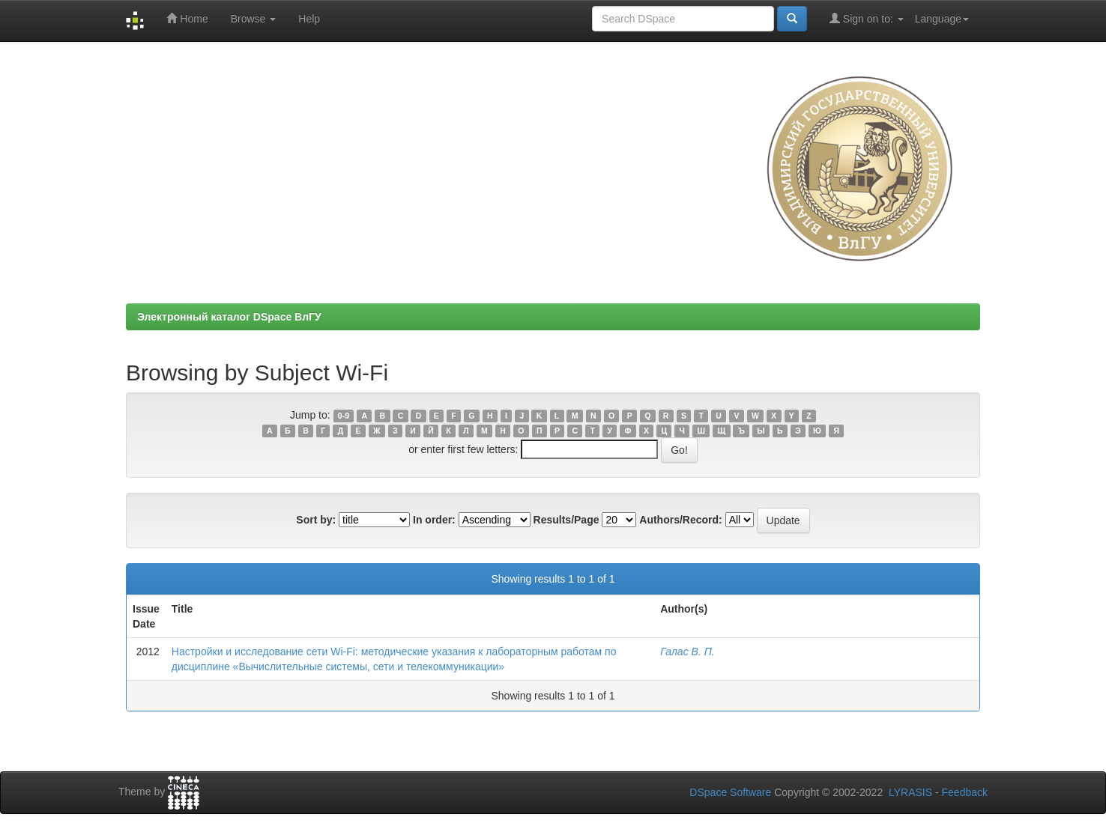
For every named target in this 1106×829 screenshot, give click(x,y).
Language (942, 19)
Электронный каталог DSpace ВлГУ (229, 317)
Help (309, 19)
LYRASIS (910, 792)
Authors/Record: (680, 520)
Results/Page (566, 520)
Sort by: (316, 520)
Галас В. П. (687, 652)
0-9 (343, 415)
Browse (253, 19)
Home (187, 18)
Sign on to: (867, 18)
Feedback (965, 792)
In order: (434, 520)
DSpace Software (730, 792)
